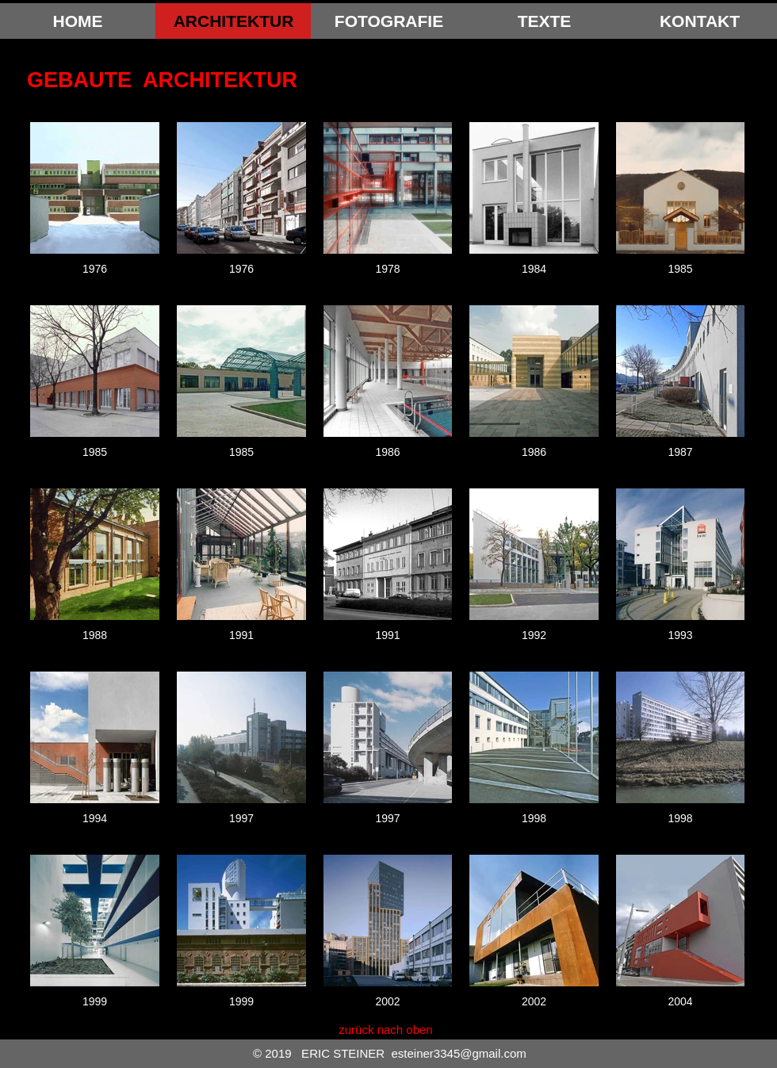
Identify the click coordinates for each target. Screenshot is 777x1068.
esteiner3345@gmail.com (458, 1053)
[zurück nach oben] (385, 1029)
